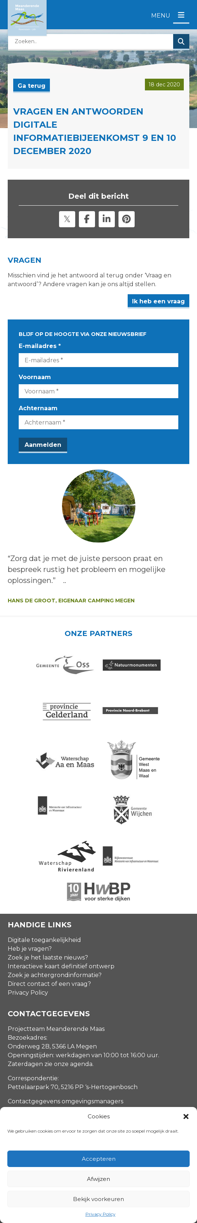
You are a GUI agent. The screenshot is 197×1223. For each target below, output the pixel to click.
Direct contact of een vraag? (49, 898)
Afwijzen (98, 1178)
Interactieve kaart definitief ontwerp (61, 881)
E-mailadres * (40, 346)
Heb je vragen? (30, 863)
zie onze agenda (68, 978)
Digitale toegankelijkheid (44, 854)
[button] (186, 1116)
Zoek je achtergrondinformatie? (55, 889)
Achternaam (38, 408)
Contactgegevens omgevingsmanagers (65, 1016)
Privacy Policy (100, 1214)
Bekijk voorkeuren (98, 1199)
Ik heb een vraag (158, 301)
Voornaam (35, 377)
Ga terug (31, 85)
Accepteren (99, 1158)
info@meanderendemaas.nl (49, 1030)
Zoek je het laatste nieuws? (48, 872)
